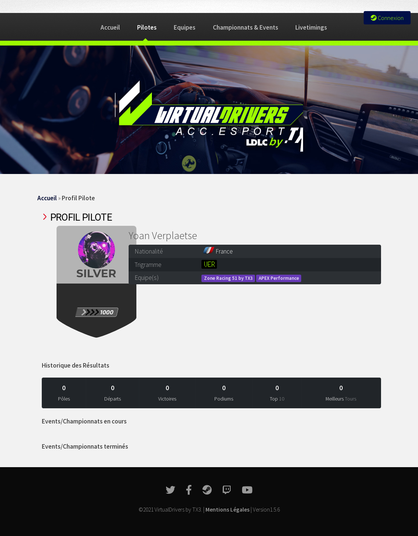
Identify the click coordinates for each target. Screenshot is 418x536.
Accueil (110, 27)
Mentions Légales (227, 509)
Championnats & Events (245, 27)
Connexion (387, 17)
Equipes (185, 27)
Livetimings (311, 27)
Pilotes (147, 27)
